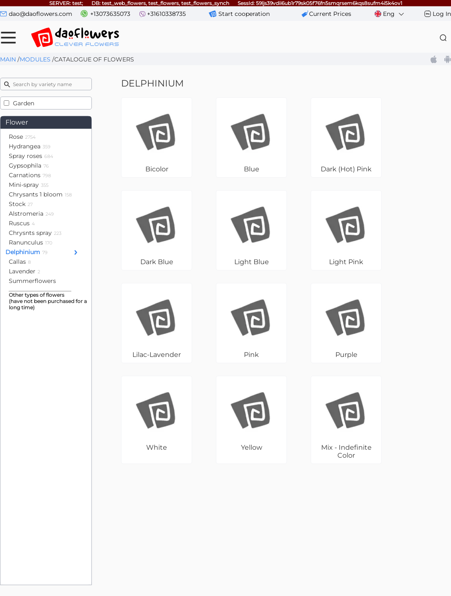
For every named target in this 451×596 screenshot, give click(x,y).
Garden (23, 103)
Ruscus (22, 223)
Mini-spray (28, 184)
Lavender (24, 271)
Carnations (30, 175)
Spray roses (31, 156)
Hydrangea (30, 146)
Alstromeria (31, 213)
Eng (390, 14)
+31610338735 (166, 14)
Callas (20, 261)
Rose (22, 136)
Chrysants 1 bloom (40, 194)
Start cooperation (244, 14)
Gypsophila (29, 165)
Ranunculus (30, 242)
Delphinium (26, 252)
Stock (21, 204)
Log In (442, 14)
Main (8, 59)
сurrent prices (330, 14)
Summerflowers (32, 281)
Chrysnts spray (35, 233)
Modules (35, 59)
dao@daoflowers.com (40, 14)
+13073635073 (110, 14)
